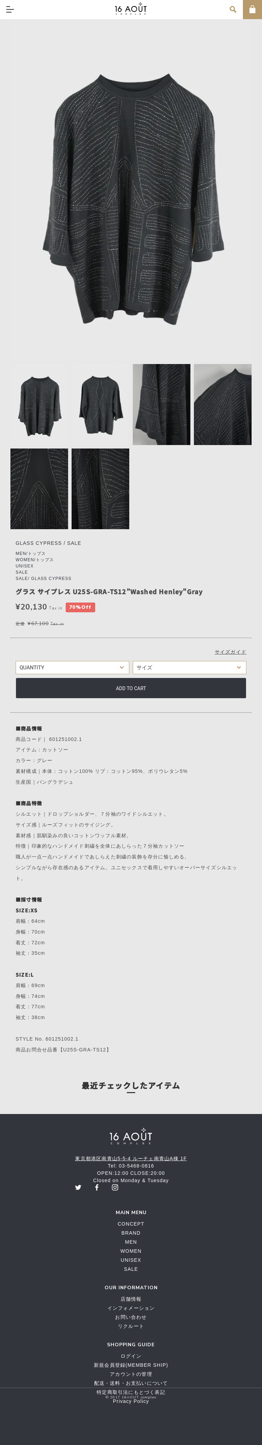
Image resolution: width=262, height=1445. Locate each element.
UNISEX (25, 566)
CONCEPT (131, 1224)
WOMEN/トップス (35, 559)
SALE (22, 572)
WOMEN (130, 1251)
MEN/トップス (31, 553)
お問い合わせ (131, 1317)
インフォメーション (131, 1308)
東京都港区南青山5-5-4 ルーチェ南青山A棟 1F (131, 1158)
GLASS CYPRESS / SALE (48, 543)
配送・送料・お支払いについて (131, 1383)
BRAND (130, 1233)
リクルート (131, 1326)
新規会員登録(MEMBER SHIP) (131, 1365)
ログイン (131, 1356)
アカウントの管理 (131, 1374)
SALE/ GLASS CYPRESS (44, 578)
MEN (131, 1242)
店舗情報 (131, 1299)
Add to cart (131, 688)
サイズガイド (230, 652)
